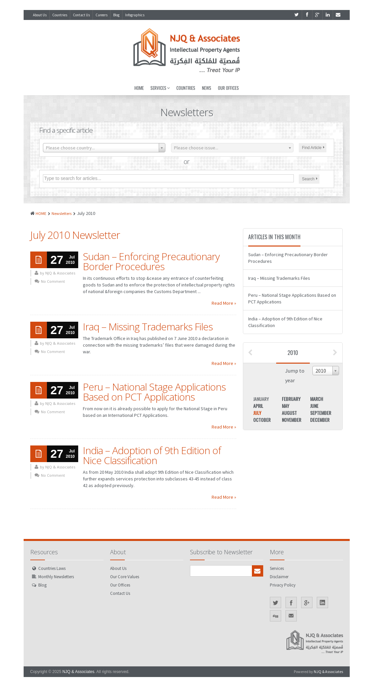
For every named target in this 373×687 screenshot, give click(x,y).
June (314, 405)
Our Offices (228, 88)
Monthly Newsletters (56, 577)
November (291, 419)
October (262, 419)
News (206, 88)
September (320, 412)
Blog (116, 15)
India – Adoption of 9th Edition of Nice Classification (152, 455)
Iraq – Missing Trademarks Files (148, 326)
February (291, 398)
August (289, 412)
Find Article (313, 147)
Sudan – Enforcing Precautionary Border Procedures (151, 261)
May (285, 405)
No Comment (53, 281)
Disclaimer (279, 577)
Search (310, 179)
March (316, 398)
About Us (40, 15)
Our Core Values (124, 577)
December (319, 419)
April (258, 405)
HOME (41, 213)
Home (139, 88)
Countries (59, 15)
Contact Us (81, 15)
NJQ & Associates (78, 671)
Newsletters (62, 213)
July (257, 412)
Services (160, 88)
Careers (101, 15)
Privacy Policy (282, 585)
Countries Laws (52, 568)
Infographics (134, 15)
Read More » (224, 303)
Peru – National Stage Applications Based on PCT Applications (154, 392)
